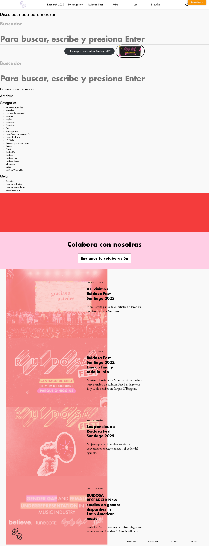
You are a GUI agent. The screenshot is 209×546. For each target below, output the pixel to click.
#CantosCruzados (14, 107)
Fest (7, 128)
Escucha (155, 4)
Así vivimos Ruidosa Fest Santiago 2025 (100, 293)
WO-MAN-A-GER (14, 169)
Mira (115, 4)
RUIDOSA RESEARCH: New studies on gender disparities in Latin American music (103, 507)
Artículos (10, 110)
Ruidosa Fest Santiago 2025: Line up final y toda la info (101, 364)
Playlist (9, 149)
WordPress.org (13, 190)
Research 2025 (55, 4)
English (9, 119)
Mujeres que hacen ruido (17, 143)
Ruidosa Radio (12, 161)
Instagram (153, 542)
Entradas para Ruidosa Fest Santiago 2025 (89, 51)
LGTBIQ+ (10, 140)
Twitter (174, 542)
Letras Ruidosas (13, 137)
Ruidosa (9, 155)
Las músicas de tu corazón (18, 134)
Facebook (131, 542)
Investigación (75, 4)
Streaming (10, 164)
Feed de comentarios (15, 187)
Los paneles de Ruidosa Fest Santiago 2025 (101, 431)
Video (8, 167)
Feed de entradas (14, 184)
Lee (136, 4)
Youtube (193, 542)
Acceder (10, 181)
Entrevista (10, 122)
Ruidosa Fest (95, 4)
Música (9, 146)
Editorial (9, 116)
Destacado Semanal (15, 113)
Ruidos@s (10, 152)
